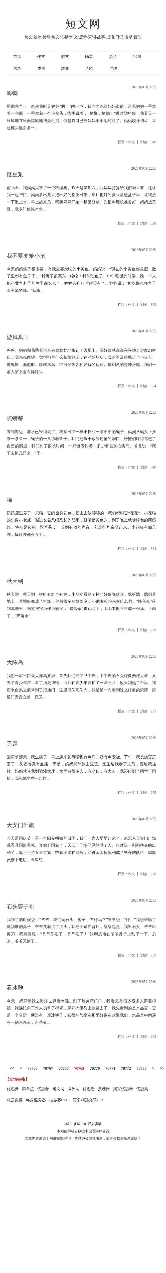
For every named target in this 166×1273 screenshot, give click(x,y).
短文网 (83, 23)
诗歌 (89, 68)
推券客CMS (59, 1100)
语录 (17, 68)
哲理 (113, 68)
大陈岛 (15, 662)
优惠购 (142, 1089)
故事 (65, 68)
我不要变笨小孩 (26, 256)
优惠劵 (43, 1089)
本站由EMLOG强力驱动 (83, 1124)
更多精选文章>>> (88, 1100)
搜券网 (73, 1089)
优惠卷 (89, 1089)
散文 (65, 56)
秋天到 (15, 581)
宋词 (137, 56)
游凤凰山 (18, 337)
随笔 (89, 56)
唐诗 (113, 56)
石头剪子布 (20, 906)
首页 (17, 56)
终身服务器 (36, 1100)
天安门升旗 (20, 825)
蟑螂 (12, 93)
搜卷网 (104, 1089)
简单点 (28, 1089)
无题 (12, 744)
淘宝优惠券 (123, 1089)
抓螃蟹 (15, 418)
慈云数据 (15, 1100)
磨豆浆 (15, 174)
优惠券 (13, 1089)
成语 (41, 68)
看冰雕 (15, 988)
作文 (41, 56)
